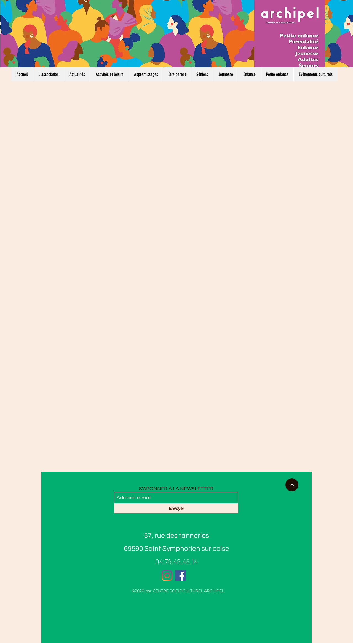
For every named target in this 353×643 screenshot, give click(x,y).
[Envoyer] (176, 508)
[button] (48, 74)
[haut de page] (291, 484)
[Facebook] (180, 575)
